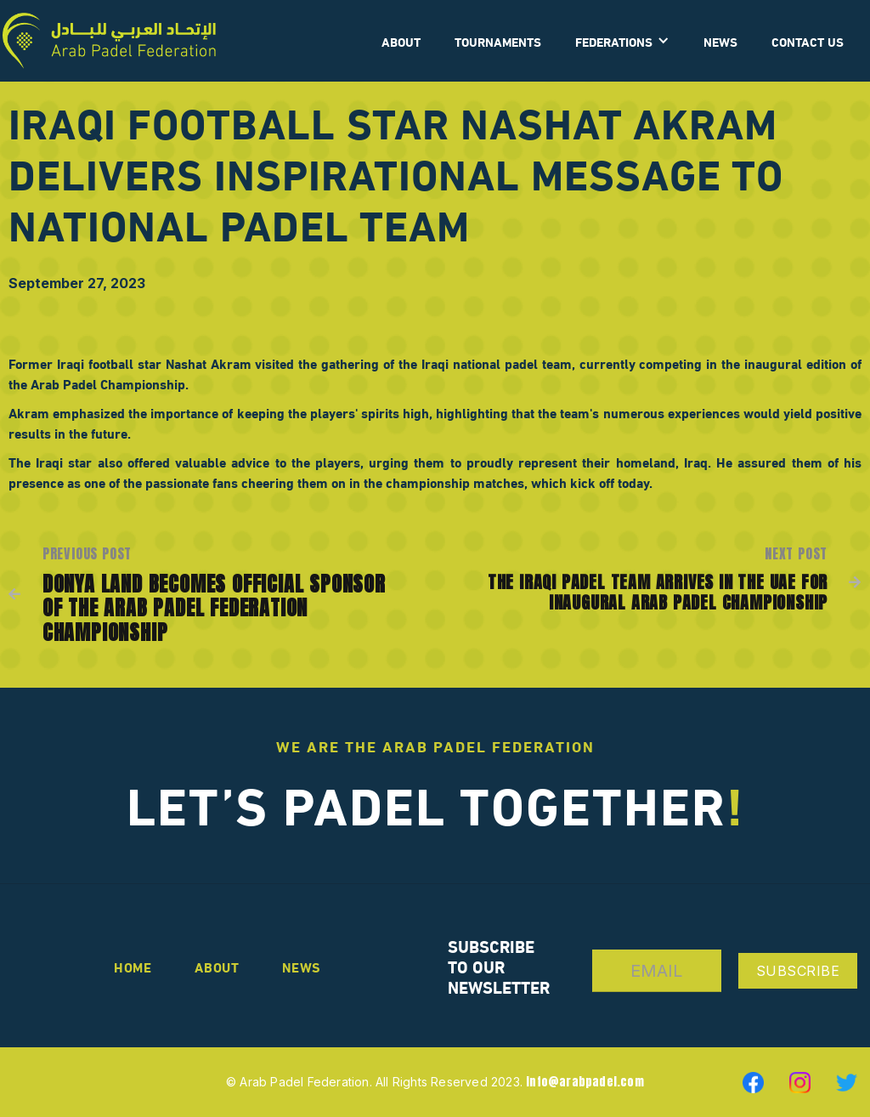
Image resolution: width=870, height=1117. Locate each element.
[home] (109, 41)
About (217, 966)
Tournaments (498, 41)
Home (133, 966)
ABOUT (401, 41)
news (301, 966)
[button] (622, 41)
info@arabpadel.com (585, 1082)
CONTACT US (807, 41)
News (720, 41)
